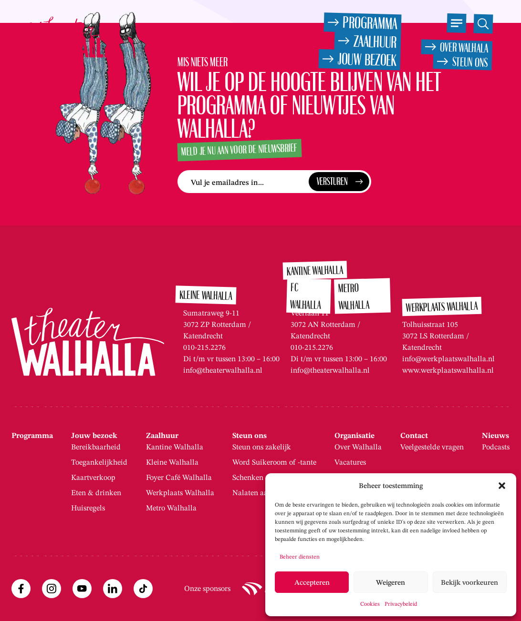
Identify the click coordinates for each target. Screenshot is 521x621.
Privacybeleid (401, 604)
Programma (32, 435)
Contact (414, 435)
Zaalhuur (162, 435)
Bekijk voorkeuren (469, 582)
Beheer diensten (300, 556)
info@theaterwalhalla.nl (222, 370)
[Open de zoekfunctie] (483, 23)
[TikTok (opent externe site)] (143, 588)
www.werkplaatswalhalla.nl (448, 370)
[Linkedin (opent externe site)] (112, 588)
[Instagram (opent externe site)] (51, 588)
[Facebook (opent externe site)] (21, 588)
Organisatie (354, 435)
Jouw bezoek (94, 435)
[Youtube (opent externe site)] (82, 588)
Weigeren (390, 582)
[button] (502, 485)
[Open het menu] (456, 23)
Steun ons (249, 435)
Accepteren (312, 582)
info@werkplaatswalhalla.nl (448, 358)
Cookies (370, 604)
